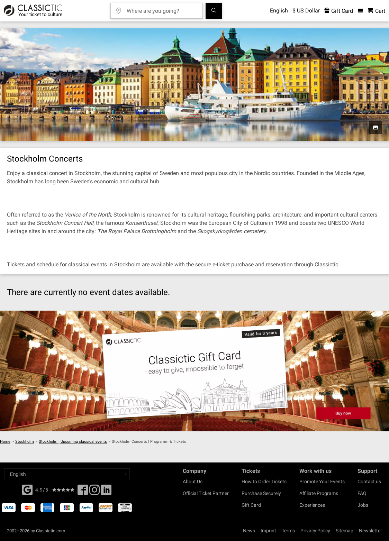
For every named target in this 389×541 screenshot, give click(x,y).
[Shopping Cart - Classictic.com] (376, 11)
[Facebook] (27, 489)
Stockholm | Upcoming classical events (73, 441)
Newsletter (370, 530)
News (249, 530)
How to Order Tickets (264, 481)
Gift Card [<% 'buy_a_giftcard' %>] (338, 11)
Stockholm (24, 441)
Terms (288, 530)
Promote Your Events (322, 481)
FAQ (362, 493)
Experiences (312, 505)
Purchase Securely (261, 493)
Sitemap (344, 530)
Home (5, 441)
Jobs (363, 505)
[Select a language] (67, 474)
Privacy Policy (315, 530)
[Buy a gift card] (194, 371)
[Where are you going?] (162, 8)
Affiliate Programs (318, 493)
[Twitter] (94, 492)
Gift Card (251, 505)
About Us (192, 481)
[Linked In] (106, 492)
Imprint (268, 530)
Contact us (369, 481)
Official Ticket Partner (206, 493)
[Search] (214, 11)
